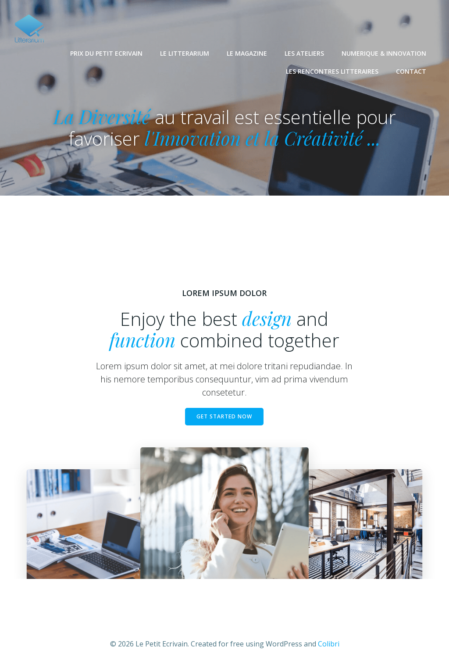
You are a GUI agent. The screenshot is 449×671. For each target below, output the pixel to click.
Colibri (328, 645)
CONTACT (411, 71)
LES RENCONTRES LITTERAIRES (332, 71)
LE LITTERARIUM (184, 53)
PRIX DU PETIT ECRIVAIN (106, 53)
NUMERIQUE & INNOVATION (384, 53)
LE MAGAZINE (247, 53)
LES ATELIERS (304, 53)
